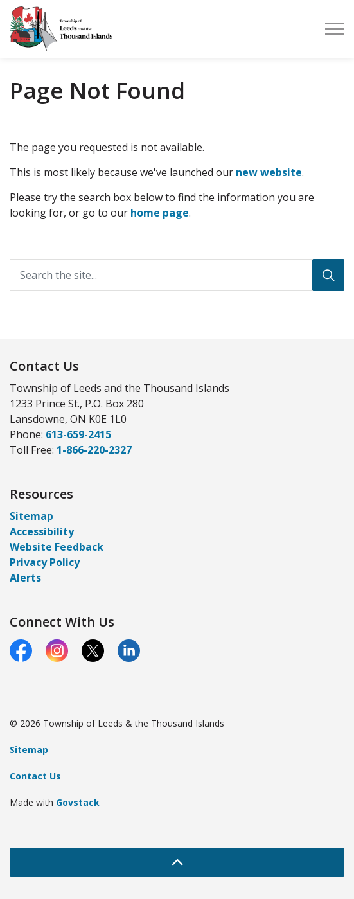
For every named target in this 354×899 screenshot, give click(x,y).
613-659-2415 (78, 434)
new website (269, 172)
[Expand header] (334, 29)
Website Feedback (56, 547)
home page (159, 213)
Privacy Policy (45, 562)
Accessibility (42, 531)
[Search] (328, 275)
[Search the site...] (177, 275)
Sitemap (31, 516)
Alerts (25, 578)
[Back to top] (177, 862)
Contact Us (35, 776)
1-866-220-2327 (94, 450)
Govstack (78, 802)
